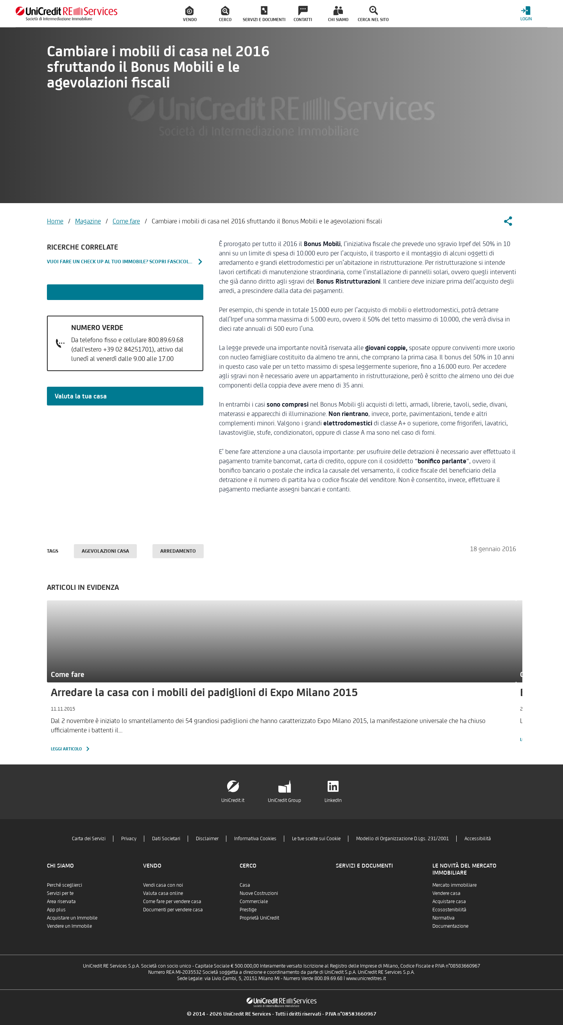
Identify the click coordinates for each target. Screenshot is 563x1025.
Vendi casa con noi (163, 885)
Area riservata (61, 901)
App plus (56, 909)
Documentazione (450, 926)
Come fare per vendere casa (172, 901)
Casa (245, 885)
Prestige (248, 909)
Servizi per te (60, 893)
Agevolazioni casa (105, 551)
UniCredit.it (232, 800)
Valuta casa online (163, 893)
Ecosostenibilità (449, 909)
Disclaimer (207, 838)
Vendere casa (446, 893)
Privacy (128, 838)
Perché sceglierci (64, 885)
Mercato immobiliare (454, 885)
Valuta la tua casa (81, 396)
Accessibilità (477, 838)
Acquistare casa (449, 901)
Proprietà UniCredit (259, 918)
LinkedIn (333, 800)
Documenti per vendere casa (173, 909)
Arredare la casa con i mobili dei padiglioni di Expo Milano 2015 (204, 692)
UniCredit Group (284, 800)
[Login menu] (525, 13)
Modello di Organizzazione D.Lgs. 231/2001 (402, 838)
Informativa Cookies (255, 838)
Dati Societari (166, 838)
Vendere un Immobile (69, 926)
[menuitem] (190, 13)
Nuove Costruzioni (259, 893)
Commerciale (254, 901)
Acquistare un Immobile (72, 918)
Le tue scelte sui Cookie (316, 838)
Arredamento (178, 551)
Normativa (443, 918)
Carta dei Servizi (89, 838)
